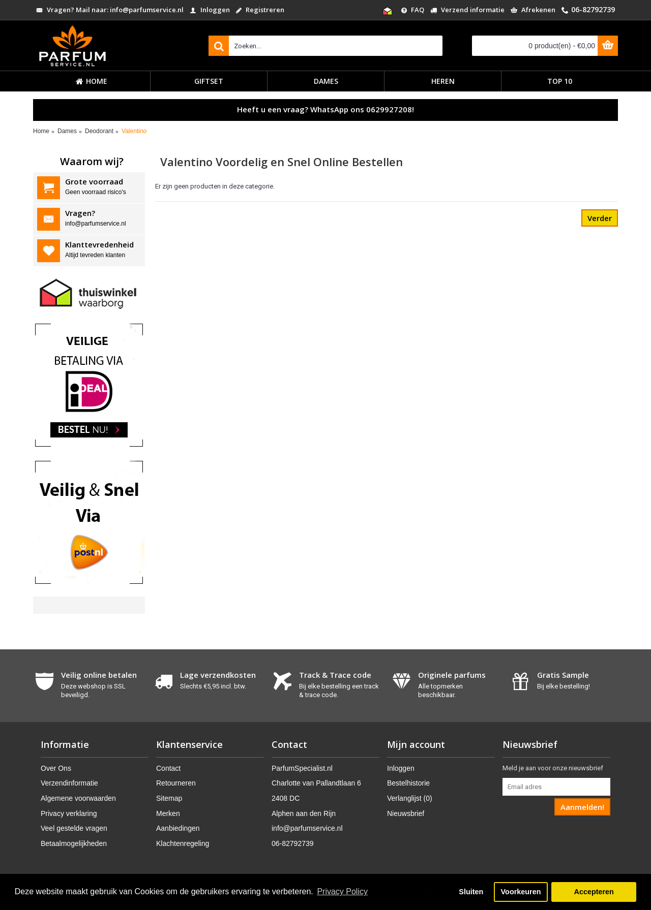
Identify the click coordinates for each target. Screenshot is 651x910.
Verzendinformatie (69, 783)
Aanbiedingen (178, 828)
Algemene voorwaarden (78, 798)
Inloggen (401, 768)
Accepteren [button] (593, 892)
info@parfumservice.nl (307, 828)
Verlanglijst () (409, 798)
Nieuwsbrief (405, 813)
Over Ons (56, 768)
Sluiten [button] (471, 892)
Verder (599, 218)
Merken (168, 813)
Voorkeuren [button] (521, 892)
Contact (168, 768)
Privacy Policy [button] (342, 891)
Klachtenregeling (182, 843)
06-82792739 (293, 843)
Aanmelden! (582, 807)
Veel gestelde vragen (74, 828)
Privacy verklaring (69, 813)
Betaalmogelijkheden (74, 843)
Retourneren (176, 783)
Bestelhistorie (408, 783)
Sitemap (169, 798)
